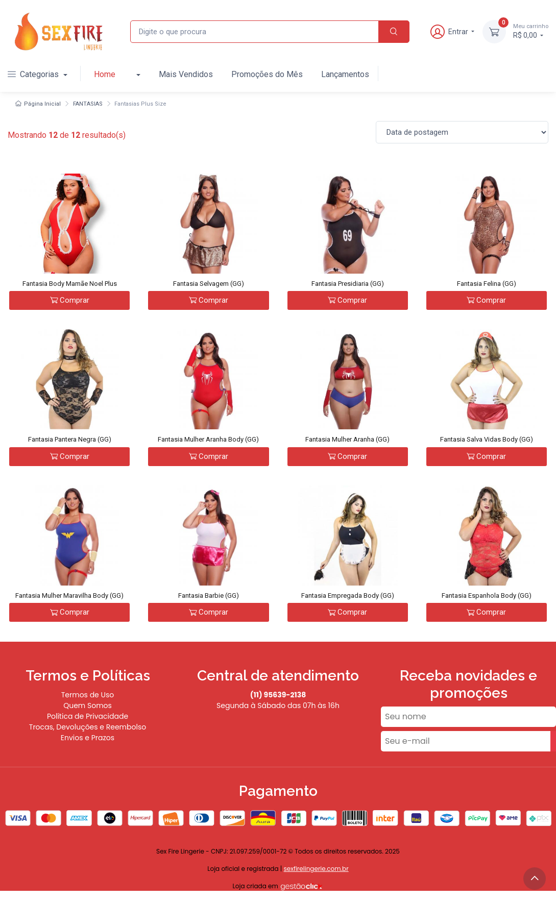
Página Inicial (38, 104)
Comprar (69, 300)
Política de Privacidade (87, 716)
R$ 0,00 (530, 30)
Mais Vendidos (186, 74)
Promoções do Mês (267, 74)
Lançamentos (345, 74)
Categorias (34, 74)
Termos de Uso (87, 695)
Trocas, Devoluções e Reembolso (87, 727)
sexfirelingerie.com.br (315, 868)
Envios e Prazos (87, 738)
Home (104, 74)
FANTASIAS (88, 104)
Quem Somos (87, 705)
